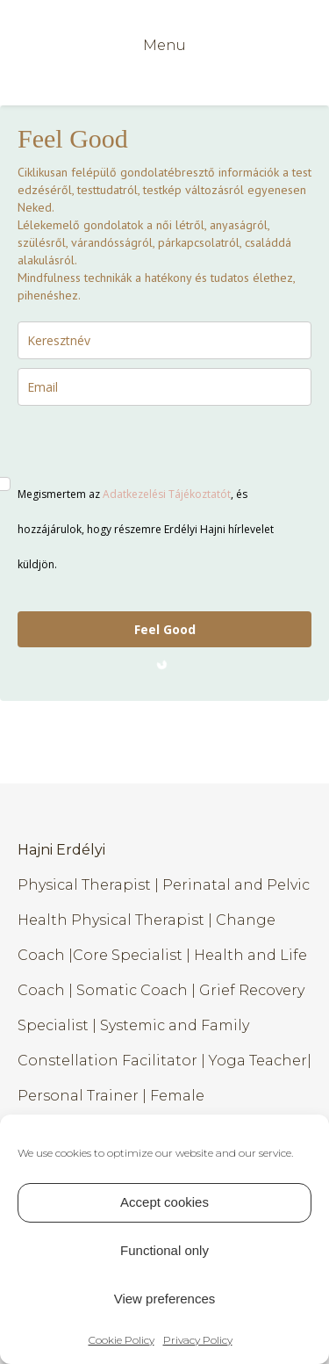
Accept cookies (164, 1201)
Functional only (164, 1250)
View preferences (165, 1298)
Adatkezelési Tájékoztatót (167, 494)
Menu (164, 45)
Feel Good (165, 629)
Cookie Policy (121, 1339)
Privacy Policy (197, 1339)
